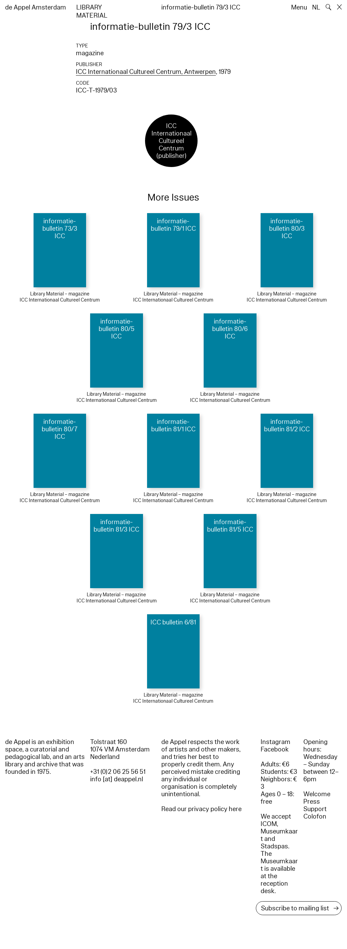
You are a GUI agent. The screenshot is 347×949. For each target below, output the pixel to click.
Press (311, 801)
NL (316, 7)
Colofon (314, 816)
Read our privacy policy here (201, 809)
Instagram (275, 742)
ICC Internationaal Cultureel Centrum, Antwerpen (146, 71)
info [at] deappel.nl (116, 779)
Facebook (275, 749)
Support (315, 809)
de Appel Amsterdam (35, 7)
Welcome (316, 794)
